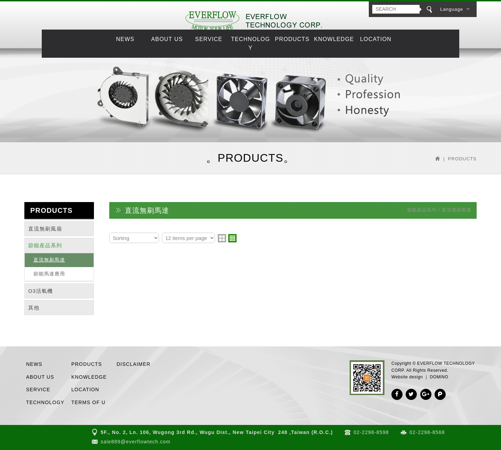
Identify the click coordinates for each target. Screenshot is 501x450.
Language (451, 9)
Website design (407, 377)
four (232, 238)
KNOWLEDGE (334, 39)
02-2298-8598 (371, 432)
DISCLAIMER (134, 364)
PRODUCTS (292, 39)
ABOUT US (167, 39)
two (222, 238)
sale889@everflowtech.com (135, 441)
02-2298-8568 (427, 432)
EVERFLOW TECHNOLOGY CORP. (250, 21)
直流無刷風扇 (45, 229)
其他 (33, 308)
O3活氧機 (40, 291)
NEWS (125, 39)
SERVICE (208, 39)
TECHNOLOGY (250, 43)
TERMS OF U (88, 402)
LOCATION (375, 39)
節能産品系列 (45, 245)
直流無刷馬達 (49, 260)
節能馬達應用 (49, 273)
